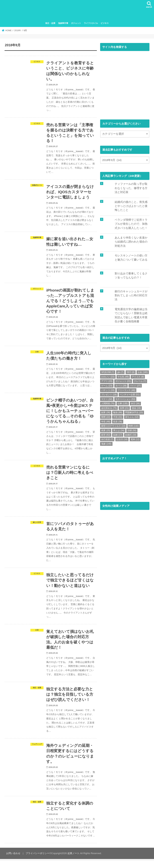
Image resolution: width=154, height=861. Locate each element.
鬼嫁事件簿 (63, 23)
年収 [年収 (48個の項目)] (105, 421)
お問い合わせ (13, 855)
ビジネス (105, 23)
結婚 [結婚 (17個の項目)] (117, 435)
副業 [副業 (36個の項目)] (105, 412)
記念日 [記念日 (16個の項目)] (122, 439)
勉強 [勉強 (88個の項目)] (117, 412)
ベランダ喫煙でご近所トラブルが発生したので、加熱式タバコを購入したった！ (131, 224)
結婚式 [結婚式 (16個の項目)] (130, 435)
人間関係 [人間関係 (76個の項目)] (107, 403)
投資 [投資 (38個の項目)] (117, 421)
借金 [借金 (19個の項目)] (136, 408)
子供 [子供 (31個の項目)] (117, 417)
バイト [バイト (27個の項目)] (135, 385)
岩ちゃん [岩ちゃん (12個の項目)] (132, 417)
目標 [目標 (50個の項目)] (131, 430)
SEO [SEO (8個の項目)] (131, 372)
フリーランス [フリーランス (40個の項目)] (126, 390)
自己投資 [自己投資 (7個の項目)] (107, 439)
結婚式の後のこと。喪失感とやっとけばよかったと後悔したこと (131, 206)
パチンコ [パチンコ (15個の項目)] (107, 390)
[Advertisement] (124, 85)
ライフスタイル (91, 23)
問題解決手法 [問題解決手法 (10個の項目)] (134, 412)
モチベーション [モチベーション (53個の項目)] (125, 399)
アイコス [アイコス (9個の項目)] (138, 377)
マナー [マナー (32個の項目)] (106, 399)
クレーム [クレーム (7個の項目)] (140, 381)
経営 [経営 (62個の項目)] (105, 435)
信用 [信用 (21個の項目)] (124, 408)
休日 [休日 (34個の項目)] (135, 403)
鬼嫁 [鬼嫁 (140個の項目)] (106, 444)
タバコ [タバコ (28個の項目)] (121, 385)
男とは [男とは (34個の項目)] (118, 430)
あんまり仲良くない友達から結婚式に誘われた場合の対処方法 (131, 241)
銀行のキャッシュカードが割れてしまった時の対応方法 (131, 295)
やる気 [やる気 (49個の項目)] (123, 377)
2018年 (17, 31)
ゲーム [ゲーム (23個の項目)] (106, 385)
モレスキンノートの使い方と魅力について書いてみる (131, 257)
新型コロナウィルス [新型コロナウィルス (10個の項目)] (113, 426)
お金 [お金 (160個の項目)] (143, 372)
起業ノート (73, 855)
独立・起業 (50, 23)
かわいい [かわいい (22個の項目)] (107, 377)
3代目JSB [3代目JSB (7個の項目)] (107, 372)
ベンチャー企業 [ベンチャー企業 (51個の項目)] (130, 395)
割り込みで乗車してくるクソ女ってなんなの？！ (131, 275)
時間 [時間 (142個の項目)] (134, 426)
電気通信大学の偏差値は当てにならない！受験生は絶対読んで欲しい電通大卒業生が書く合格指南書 (131, 315)
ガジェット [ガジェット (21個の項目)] (123, 381)
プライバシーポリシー (37, 855)
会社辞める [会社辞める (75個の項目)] (109, 408)
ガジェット (76, 23)
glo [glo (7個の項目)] (120, 372)
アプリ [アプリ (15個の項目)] (106, 381)
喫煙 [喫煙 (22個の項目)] (105, 417)
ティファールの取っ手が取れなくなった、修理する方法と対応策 (131, 188)
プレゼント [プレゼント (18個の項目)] (109, 395)
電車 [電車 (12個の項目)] (135, 439)
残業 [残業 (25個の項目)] (105, 430)
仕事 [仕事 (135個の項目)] (123, 403)
